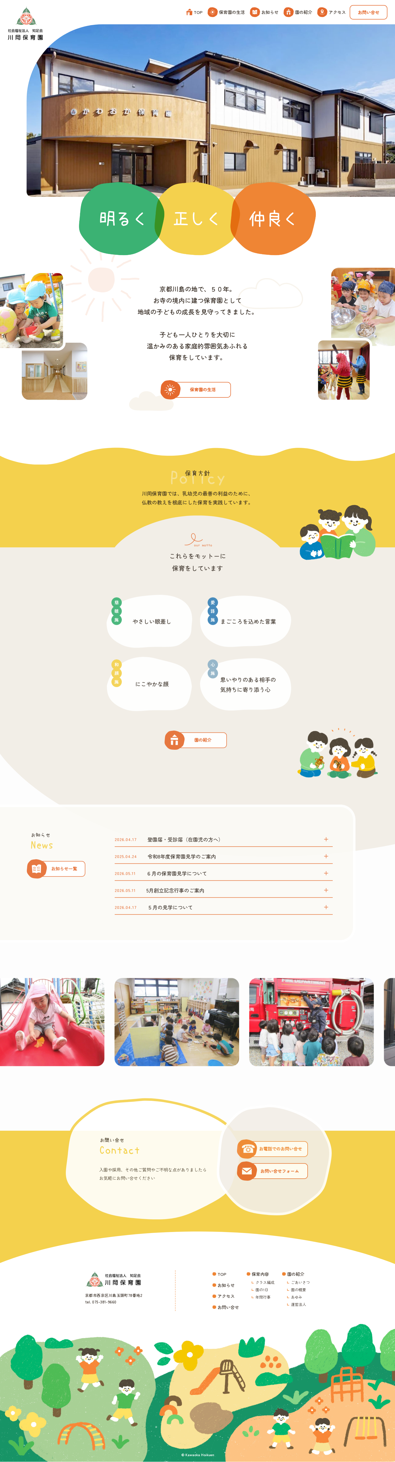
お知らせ (264, 12)
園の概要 (298, 1290)
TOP (194, 12)
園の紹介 (298, 12)
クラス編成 (264, 1282)
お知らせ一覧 (64, 890)
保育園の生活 (226, 12)
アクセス (331, 12)
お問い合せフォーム (280, 1192)
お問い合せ (368, 12)
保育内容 (260, 1274)
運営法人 (298, 1304)
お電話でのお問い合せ (280, 1170)
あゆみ (296, 1297)
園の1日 (261, 1290)
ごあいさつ (300, 1282)
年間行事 (263, 1297)
